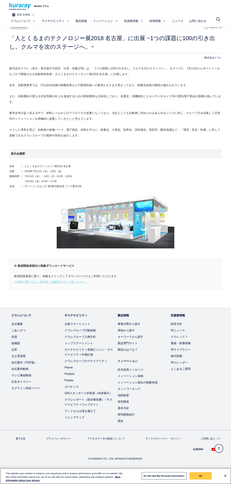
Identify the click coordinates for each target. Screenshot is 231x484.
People (69, 391)
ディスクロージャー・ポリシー (163, 450)
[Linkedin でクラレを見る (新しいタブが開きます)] (221, 461)
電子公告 (20, 450)
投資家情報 (133, 17)
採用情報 (157, 17)
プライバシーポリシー (58, 450)
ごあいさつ (18, 341)
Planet (69, 379)
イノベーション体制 (130, 387)
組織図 (15, 354)
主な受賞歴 (18, 367)
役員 (14, 348)
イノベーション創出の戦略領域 (138, 394)
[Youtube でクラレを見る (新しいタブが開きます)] (213, 461)
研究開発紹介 (126, 426)
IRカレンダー (179, 374)
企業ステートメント (77, 335)
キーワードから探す (130, 348)
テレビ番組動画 (21, 386)
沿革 (14, 361)
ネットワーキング (129, 400)
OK (200, 475)
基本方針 (123, 419)
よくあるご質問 (181, 380)
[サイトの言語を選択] (207, 6)
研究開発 (123, 413)
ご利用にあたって (210, 450)
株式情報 (176, 367)
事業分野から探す (129, 335)
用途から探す (126, 341)
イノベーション (105, 17)
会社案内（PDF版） (24, 374)
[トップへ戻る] (219, 448)
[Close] (225, 476)
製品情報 (81, 17)
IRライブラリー (181, 361)
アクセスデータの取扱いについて (106, 450)
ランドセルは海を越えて (80, 422)
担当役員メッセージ (130, 381)
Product (69, 385)
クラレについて (23, 17)
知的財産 (123, 406)
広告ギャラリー (21, 393)
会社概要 (17, 335)
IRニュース (178, 341)
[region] (115, 476)
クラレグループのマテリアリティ (86, 372)
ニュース (177, 17)
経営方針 (176, 335)
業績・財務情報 (181, 354)
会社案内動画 (20, 380)
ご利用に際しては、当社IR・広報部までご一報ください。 (51, 293)
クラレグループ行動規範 (80, 341)
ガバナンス (72, 398)
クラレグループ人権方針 (80, 348)
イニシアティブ (74, 428)
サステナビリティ (56, 17)
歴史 (120, 432)
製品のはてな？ (128, 361)
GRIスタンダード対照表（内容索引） (88, 404)
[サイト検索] (218, 17)
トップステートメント (79, 354)
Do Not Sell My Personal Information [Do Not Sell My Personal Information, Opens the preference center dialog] (164, 475)
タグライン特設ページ (25, 399)
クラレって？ (179, 348)
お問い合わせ (197, 17)
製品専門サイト (128, 354)
